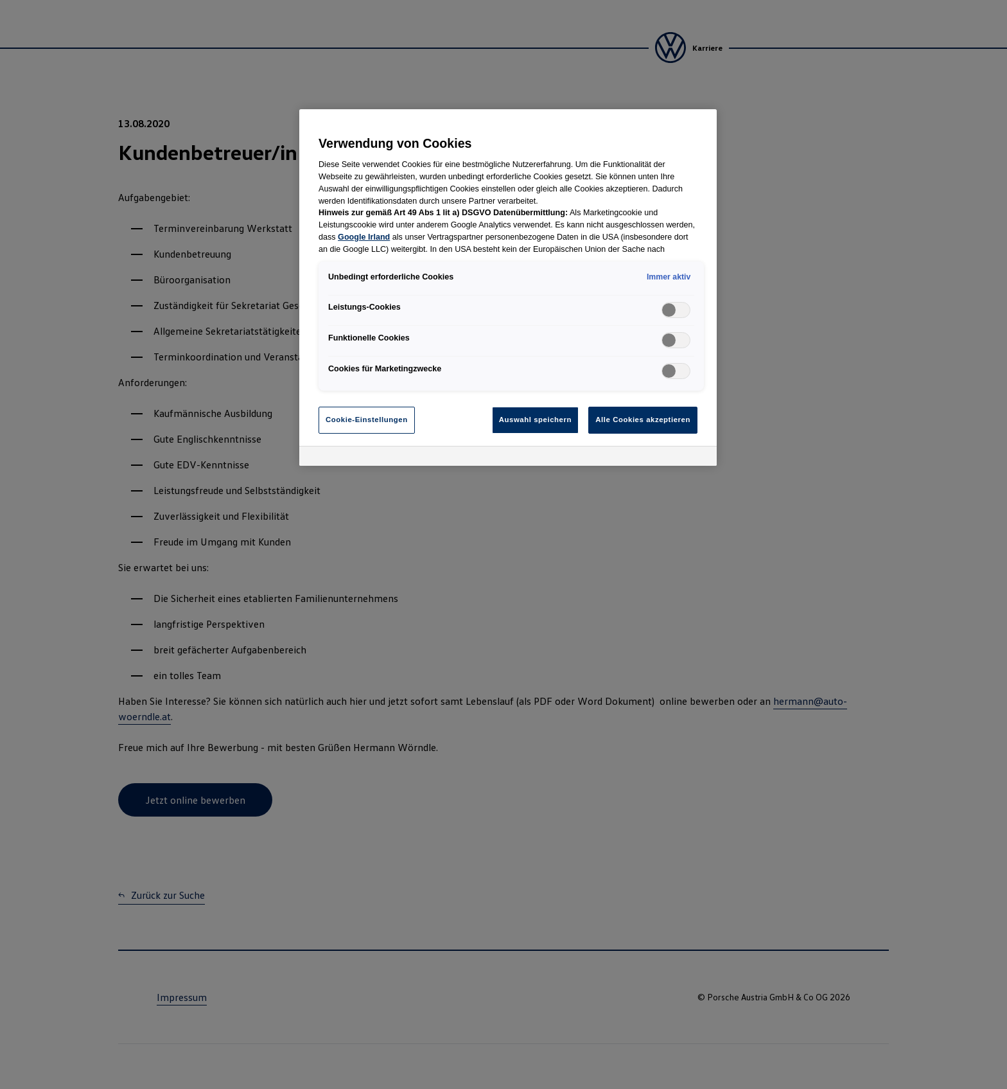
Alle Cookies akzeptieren (642, 419)
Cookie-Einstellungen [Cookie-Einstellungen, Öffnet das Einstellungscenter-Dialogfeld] (367, 419)
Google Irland (364, 237)
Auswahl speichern (535, 419)
